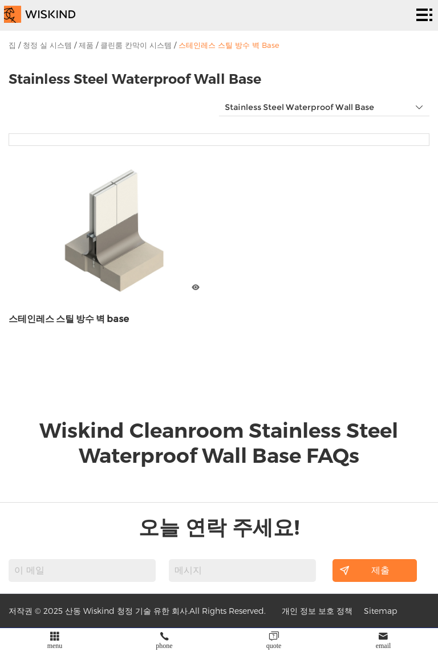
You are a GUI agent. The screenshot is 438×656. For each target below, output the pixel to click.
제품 (86, 45)
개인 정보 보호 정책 (317, 611)
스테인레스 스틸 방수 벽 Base (229, 45)
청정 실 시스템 (47, 45)
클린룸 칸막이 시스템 (136, 45)
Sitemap (380, 611)
